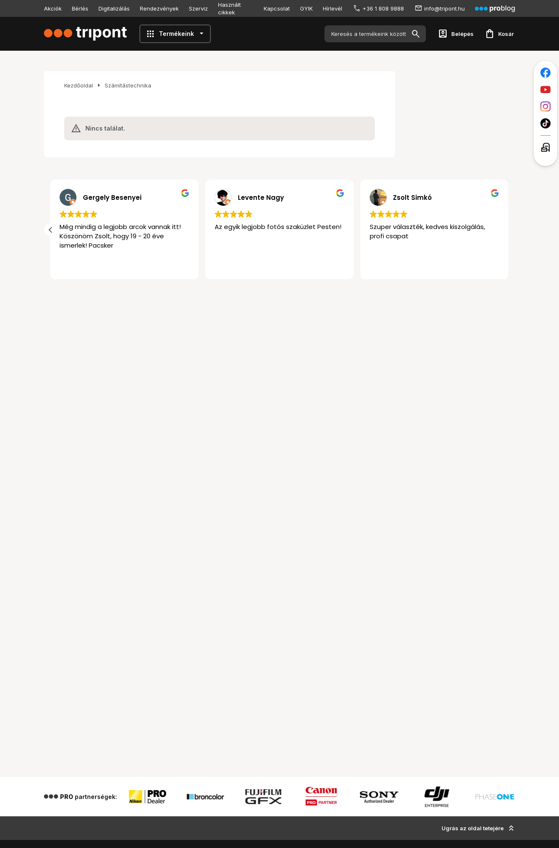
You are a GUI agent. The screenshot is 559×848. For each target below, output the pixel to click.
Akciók (53, 8)
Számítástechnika (128, 85)
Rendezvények (159, 8)
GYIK (306, 8)
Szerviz (198, 8)
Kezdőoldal (78, 85)
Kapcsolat (277, 8)
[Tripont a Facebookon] (545, 73)
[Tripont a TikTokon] (545, 123)
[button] (50, 230)
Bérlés (80, 8)
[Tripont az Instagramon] (545, 106)
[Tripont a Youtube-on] (545, 90)
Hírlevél (332, 8)
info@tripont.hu (444, 8)
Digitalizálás (114, 8)
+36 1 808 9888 (383, 8)
